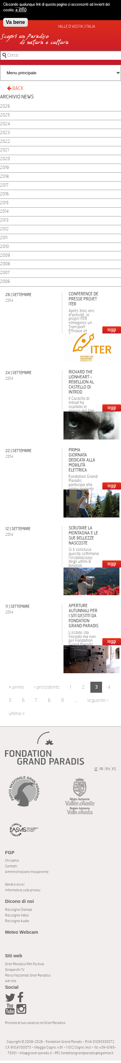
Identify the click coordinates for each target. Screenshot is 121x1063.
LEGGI (111, 330)
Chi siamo (12, 860)
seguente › (97, 700)
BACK (15, 88)
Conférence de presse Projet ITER (83, 299)
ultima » (17, 713)
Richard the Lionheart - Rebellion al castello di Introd (81, 382)
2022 (5, 142)
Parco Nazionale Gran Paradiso (28, 975)
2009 (5, 256)
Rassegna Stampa (18, 909)
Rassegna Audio (17, 921)
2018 (4, 177)
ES (114, 769)
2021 (4, 150)
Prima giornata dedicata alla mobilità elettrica (82, 460)
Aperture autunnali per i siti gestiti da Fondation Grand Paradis (83, 616)
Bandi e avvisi (14, 884)
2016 (4, 194)
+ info (21, 9)
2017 (4, 185)
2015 (4, 203)
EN (108, 769)
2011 (4, 238)
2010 (4, 247)
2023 (5, 133)
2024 (5, 124)
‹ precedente (47, 687)
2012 (4, 229)
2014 (4, 212)
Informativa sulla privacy (22, 890)
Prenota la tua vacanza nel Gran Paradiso (35, 1023)
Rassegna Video (17, 915)
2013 (4, 220)
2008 (5, 264)
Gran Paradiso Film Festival (24, 964)
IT (95, 769)
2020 (5, 159)
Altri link (10, 981)
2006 (5, 282)
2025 (5, 115)
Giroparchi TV (14, 969)
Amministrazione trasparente (27, 872)
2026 (5, 106)
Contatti (11, 866)
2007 (5, 273)
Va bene (15, 22)
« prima (16, 687)
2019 (4, 168)
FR (101, 769)
